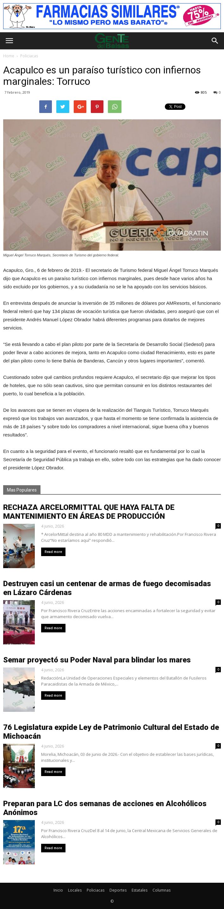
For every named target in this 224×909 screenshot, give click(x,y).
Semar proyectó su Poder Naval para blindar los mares (97, 659)
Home (8, 56)
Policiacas (95, 890)
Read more (53, 552)
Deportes (118, 890)
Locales (75, 890)
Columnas (161, 890)
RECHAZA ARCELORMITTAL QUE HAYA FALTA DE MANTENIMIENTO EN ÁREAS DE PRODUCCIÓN (89, 512)
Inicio (58, 890)
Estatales (139, 890)
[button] (215, 40)
